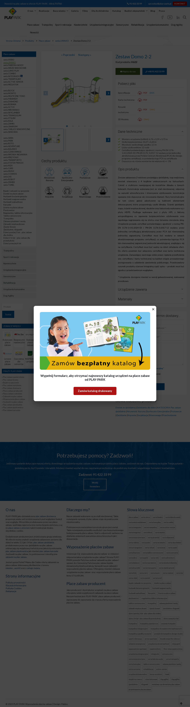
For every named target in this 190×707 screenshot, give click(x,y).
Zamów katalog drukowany (95, 391)
